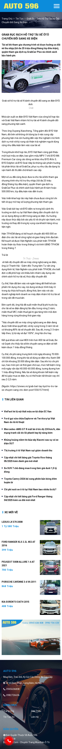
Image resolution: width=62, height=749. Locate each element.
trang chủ (7, 18)
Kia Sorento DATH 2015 (15, 601)
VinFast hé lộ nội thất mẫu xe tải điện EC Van (27, 411)
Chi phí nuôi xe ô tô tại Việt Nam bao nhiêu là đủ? (30, 489)
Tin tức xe (9, 717)
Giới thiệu (36, 711)
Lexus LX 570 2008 (12, 522)
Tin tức (19, 18)
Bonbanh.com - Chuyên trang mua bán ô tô (26, 742)
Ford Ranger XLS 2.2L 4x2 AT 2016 (18, 544)
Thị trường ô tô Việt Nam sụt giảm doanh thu (28, 450)
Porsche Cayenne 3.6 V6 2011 (19, 581)
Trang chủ (8, 711)
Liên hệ (35, 717)
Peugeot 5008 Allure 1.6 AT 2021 (18, 564)
